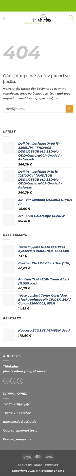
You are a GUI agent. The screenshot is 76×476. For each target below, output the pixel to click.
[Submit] (69, 109)
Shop (38, 465)
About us (25, 465)
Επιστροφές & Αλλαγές (19, 421)
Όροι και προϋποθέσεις (20, 430)
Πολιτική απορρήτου (17, 439)
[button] (5, 18)
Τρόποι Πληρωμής (16, 404)
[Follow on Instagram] (13, 381)
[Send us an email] (20, 381)
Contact (51, 465)
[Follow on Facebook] (6, 381)
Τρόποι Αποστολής (17, 413)
